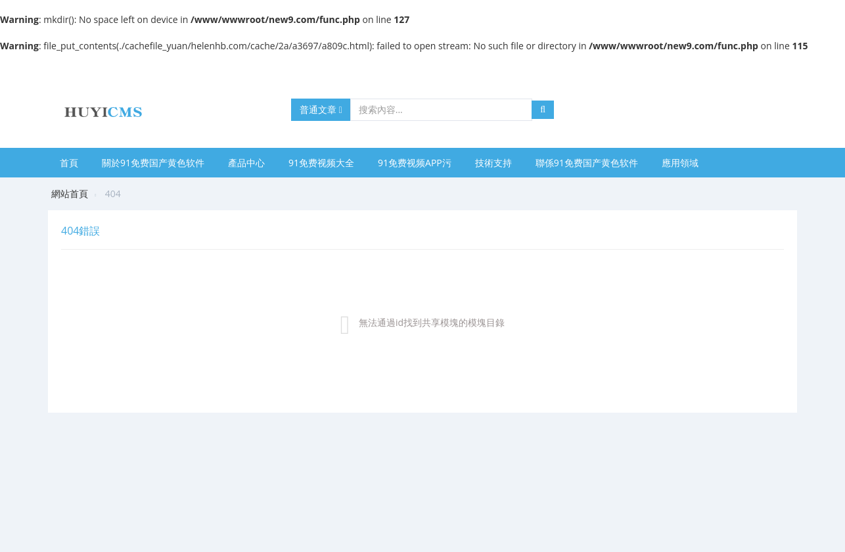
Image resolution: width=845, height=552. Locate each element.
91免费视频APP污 (414, 162)
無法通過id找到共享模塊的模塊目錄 (432, 322)
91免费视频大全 (321, 162)
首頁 (69, 162)
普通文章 (321, 109)
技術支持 (493, 162)
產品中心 (246, 162)
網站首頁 (69, 193)
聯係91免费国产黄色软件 (587, 162)
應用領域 (680, 162)
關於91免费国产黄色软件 (153, 162)
